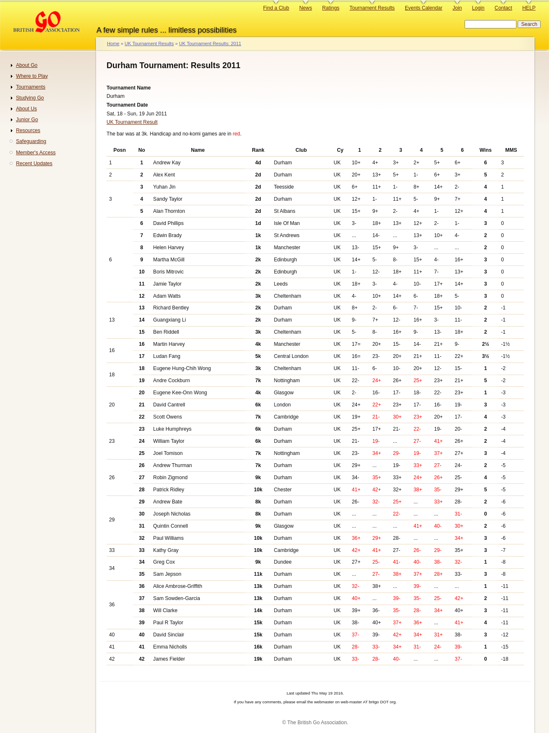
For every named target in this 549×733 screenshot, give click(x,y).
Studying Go (30, 98)
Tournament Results (372, 8)
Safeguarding (31, 141)
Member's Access (36, 153)
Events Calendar (423, 8)
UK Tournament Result (132, 122)
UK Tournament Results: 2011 (210, 43)
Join (457, 8)
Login (478, 8)
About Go (26, 65)
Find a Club (276, 8)
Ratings (330, 8)
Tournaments (30, 87)
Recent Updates (34, 163)
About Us (26, 109)
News (305, 8)
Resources (28, 130)
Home (113, 43)
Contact (503, 8)
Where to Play (32, 76)
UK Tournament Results (149, 43)
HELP (529, 8)
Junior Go (27, 120)
